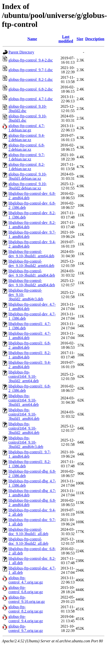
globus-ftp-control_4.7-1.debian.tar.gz (26, 128)
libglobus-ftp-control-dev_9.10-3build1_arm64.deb (31, 254)
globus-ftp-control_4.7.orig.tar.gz (25, 580)
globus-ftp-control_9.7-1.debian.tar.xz (26, 157)
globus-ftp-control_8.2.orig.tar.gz (25, 609)
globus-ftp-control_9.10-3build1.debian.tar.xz (27, 176)
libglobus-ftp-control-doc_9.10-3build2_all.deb (28, 541)
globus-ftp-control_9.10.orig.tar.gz (26, 599)
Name (32, 39)
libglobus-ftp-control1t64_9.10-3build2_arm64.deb (23, 376)
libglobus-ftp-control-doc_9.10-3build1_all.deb (28, 531)
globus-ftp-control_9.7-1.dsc (30, 70)
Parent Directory (21, 52)
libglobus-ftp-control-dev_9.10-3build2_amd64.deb (31, 283)
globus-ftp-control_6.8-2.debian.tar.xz (26, 147)
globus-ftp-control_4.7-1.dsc (30, 99)
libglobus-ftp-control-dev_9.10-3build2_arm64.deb (31, 263)
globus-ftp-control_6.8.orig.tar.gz (25, 589)
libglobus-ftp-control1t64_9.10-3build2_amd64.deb (23, 428)
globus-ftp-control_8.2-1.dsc (30, 79)
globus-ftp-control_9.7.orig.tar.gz (25, 628)
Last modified (65, 39)
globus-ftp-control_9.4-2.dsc (30, 60)
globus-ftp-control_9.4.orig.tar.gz (25, 618)
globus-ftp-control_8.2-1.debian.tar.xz (26, 166)
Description (94, 39)
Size (79, 39)
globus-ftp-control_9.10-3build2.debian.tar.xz (27, 186)
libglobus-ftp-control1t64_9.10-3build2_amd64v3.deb (25, 442)
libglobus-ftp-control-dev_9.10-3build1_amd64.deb (31, 273)
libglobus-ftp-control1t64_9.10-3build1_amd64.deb (23, 414)
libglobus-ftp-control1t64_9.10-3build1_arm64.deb (23, 400)
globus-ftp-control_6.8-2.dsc (30, 89)
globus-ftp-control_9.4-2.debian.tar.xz (26, 137)
